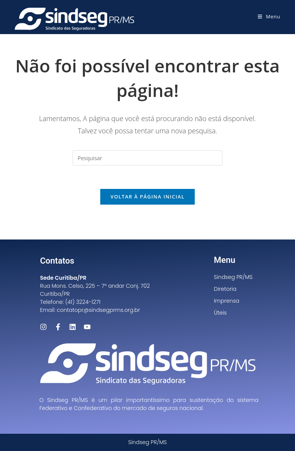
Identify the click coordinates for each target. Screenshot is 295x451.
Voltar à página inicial (147, 196)
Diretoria (225, 289)
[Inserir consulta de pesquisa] (147, 158)
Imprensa (226, 301)
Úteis (220, 313)
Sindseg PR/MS (233, 277)
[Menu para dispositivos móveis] (269, 16)
